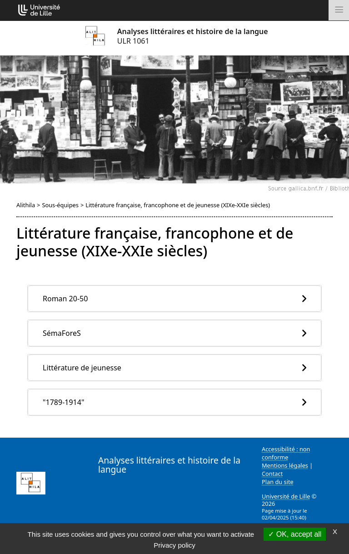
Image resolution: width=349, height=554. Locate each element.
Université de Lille (286, 496)
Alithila (25, 205)
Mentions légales (285, 465)
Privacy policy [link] (174, 545)
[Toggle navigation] (339, 10)
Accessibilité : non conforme (286, 453)
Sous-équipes (60, 205)
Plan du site (278, 482)
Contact (272, 473)
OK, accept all (294, 534)
